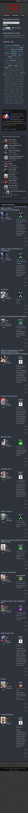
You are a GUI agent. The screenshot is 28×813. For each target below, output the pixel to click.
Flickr (17, 770)
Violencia (16, 72)
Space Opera (12, 93)
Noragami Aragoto (12, 180)
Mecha (10, 57)
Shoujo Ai (7, 83)
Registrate (18, 1)
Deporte (21, 98)
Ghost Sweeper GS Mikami (16, 114)
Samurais (6, 72)
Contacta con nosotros (10, 768)
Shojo (10, 67)
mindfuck (21, 83)
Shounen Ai (11, 86)
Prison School (11, 174)
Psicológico (7, 79)
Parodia (6, 69)
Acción (14, 51)
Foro (22, 15)
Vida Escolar (15, 95)
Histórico (20, 96)
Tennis (7, 91)
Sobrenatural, (14, 84)
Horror (7, 88)
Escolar (22, 89)
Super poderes (8, 78)
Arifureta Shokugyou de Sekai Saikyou (12, 351)
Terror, (17, 86)
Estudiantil (19, 49)
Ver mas (23, 198)
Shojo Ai (22, 67)
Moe (21, 91)
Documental (21, 78)
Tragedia (17, 89)
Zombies (16, 103)
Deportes (11, 47)
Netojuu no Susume (8, 540)
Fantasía (8, 45)
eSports (22, 101)
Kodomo (6, 101)
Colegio (6, 93)
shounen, (7, 51)
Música (9, 71)
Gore (17, 63)
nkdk (20, 606)
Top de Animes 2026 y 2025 (11, 136)
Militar (20, 62)
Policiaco (22, 95)
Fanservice (11, 89)
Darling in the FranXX (9, 396)
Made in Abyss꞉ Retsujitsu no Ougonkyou (10, 209)
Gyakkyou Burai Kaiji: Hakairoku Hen (13, 602)
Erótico (21, 103)
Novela (17, 88)
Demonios (8, 62)
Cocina (17, 76)
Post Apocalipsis (9, 103)
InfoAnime (6, 15)
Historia (16, 58)
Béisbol (9, 95)
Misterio (6, 47)
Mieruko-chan (6, 437)
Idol (14, 74)
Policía (15, 96)
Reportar (26, 241)
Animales (6, 76)
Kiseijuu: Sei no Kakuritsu (14, 150)
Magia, (11, 72)
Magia (22, 60)
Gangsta (10, 163)
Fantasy (21, 100)
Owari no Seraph (12, 169)
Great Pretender (7, 714)
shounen (22, 86)
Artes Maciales (14, 83)
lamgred (20, 319)
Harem (20, 58)
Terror (21, 45)
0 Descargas (13, 129)
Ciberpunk (7, 84)
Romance (7, 49)
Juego (17, 101)
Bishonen (9, 74)
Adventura (15, 100)
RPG (22, 93)
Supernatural (9, 96)
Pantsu (17, 91)
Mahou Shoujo (20, 69)
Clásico (13, 79)
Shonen (10, 65)
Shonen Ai (16, 67)
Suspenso (12, 101)
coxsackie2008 (20, 575)
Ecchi (20, 55)
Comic (18, 93)
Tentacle (21, 81)
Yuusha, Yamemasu (8, 572)
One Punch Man (12, 139)
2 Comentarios (6, 129)
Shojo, (13, 62)
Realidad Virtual (20, 74)
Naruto (3, 679)
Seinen (21, 47)
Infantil (18, 60)
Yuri (14, 63)
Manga (6, 86)
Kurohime (4, 289)
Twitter (14, 770)
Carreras (12, 76)
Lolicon (15, 78)
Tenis (5, 95)
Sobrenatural (7, 55)
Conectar (25, 1)
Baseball (12, 91)
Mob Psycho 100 (7, 633)
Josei (5, 71)
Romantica (13, 53)
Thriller (11, 98)
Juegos (6, 98)
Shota (22, 79)
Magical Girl (12, 69)
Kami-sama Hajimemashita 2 (15, 145)
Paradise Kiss (6, 469)
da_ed (20, 213)
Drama (13, 49)
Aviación (18, 79)
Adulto (16, 65)
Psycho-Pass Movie (13, 185)
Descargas (15, 15)
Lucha (16, 47)
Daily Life (12, 88)
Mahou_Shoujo (8, 63)
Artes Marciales (17, 56)
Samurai (16, 98)
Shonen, (14, 55)
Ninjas (10, 81)
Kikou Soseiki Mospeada (10, 316)
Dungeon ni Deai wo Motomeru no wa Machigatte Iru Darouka (16, 157)
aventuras (12, 60)
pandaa (20, 545)
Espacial (21, 65)
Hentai (6, 67)
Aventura (15, 81)
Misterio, (21, 84)
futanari (22, 76)
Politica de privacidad (18, 768)
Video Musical (15, 71)
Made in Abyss (6, 511)
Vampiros (6, 60)
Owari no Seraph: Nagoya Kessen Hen (18, 192)
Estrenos (6, 35)
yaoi (17, 62)
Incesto (22, 71)
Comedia (15, 45)
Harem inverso (8, 100)
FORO (4, 768)
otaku (6, 81)
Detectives (21, 53)
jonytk (20, 682)
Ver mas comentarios (20, 206)
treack (20, 440)
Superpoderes (9, 58)
